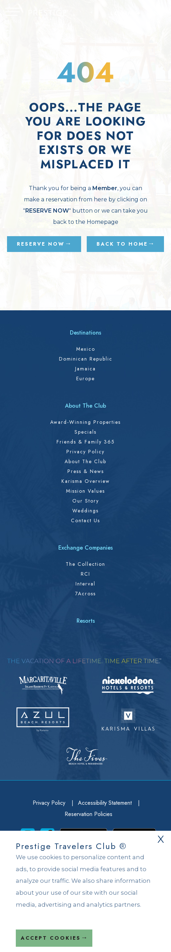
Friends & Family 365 (86, 441)
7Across (85, 593)
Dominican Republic (85, 358)
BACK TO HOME (122, 243)
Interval (85, 583)
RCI (85, 573)
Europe (85, 378)
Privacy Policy (85, 451)
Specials (85, 431)
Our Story (85, 500)
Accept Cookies (51, 937)
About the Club (85, 461)
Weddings (85, 510)
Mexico (85, 348)
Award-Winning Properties (85, 422)
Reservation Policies (88, 814)
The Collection (85, 564)
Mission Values (85, 490)
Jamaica (85, 368)
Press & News (85, 471)
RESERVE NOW (41, 243)
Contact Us (85, 520)
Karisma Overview (85, 481)
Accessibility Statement (105, 803)
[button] (13, 16)
